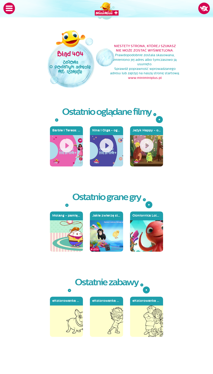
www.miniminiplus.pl (145, 78)
